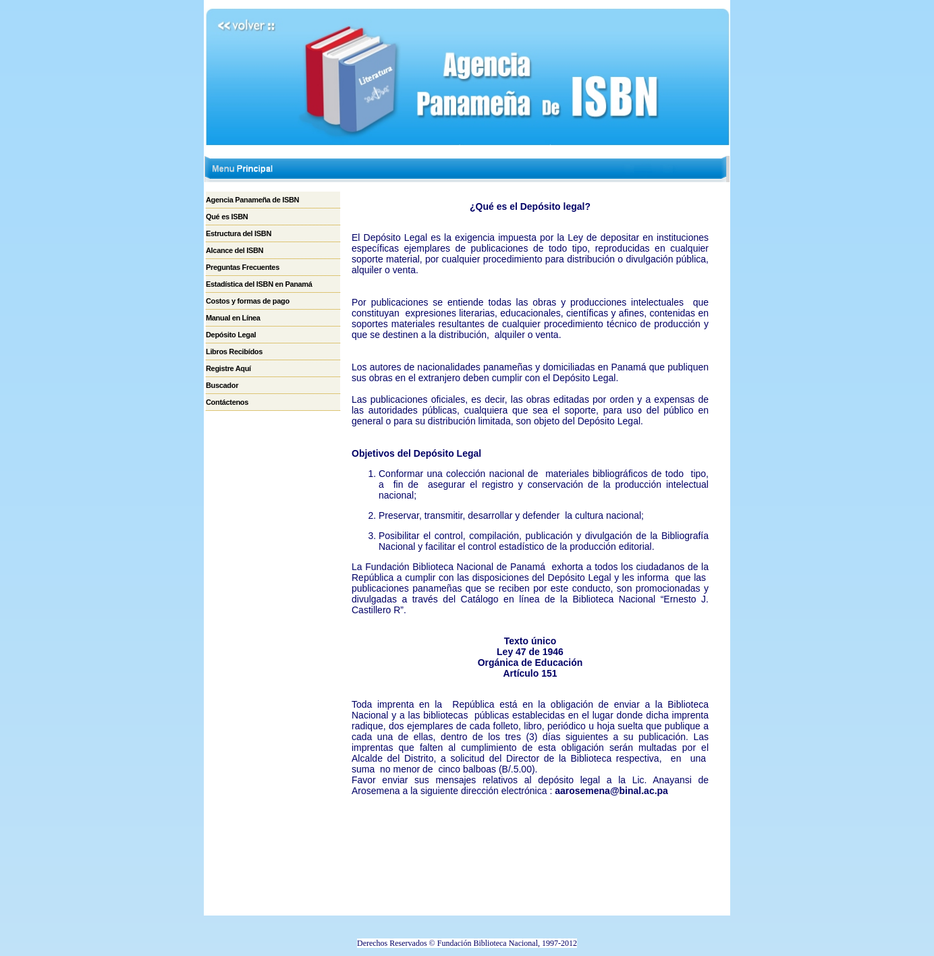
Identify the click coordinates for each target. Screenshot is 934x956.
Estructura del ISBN (238, 233)
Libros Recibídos (234, 351)
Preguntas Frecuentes (242, 267)
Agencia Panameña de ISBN (252, 200)
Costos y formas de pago (248, 301)
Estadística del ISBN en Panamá (259, 284)
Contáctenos (227, 402)
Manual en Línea (233, 318)
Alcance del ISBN (234, 250)
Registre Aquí (228, 368)
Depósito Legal (231, 335)
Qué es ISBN (227, 217)
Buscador (222, 385)
